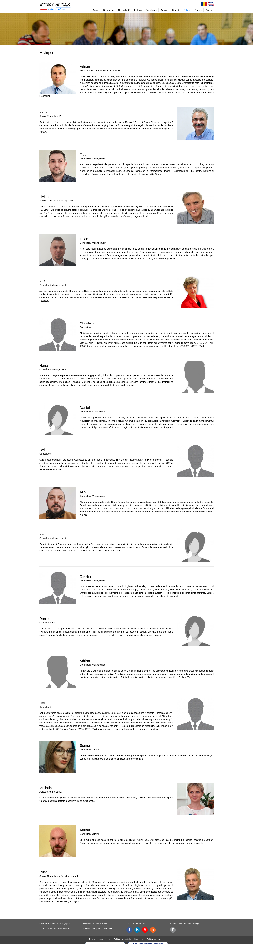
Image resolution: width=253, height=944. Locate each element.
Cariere (198, 10)
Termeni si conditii (97, 939)
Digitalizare (151, 10)
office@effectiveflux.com (101, 929)
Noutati (175, 10)
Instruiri (138, 10)
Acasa (96, 10)
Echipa (186, 10)
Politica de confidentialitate (126, 939)
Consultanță (124, 10)
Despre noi (108, 10)
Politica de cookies (155, 939)
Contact (210, 10)
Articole (164, 10)
